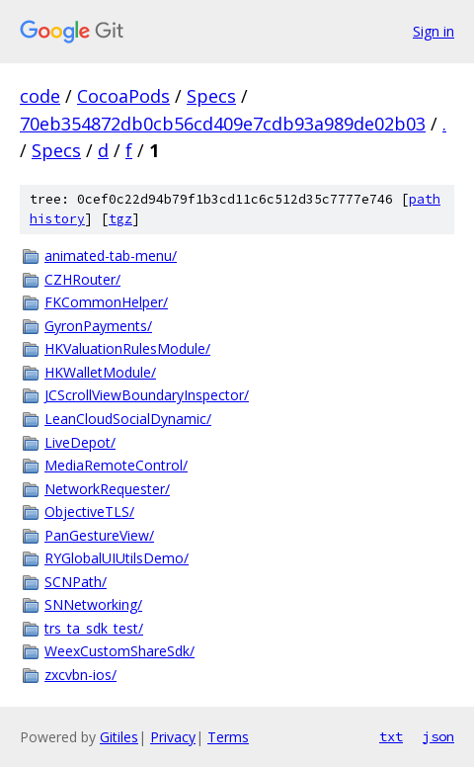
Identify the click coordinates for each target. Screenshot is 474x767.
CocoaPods (123, 96)
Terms (228, 736)
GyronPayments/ (98, 325)
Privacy (173, 736)
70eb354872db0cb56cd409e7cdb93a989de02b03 (223, 123)
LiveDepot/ (80, 442)
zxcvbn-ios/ (80, 674)
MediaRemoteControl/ (116, 465)
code (40, 96)
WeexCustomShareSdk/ (119, 650)
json (438, 736)
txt (391, 736)
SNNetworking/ (93, 604)
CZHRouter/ (82, 279)
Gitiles (119, 736)
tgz (120, 219)
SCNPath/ (75, 581)
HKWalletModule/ (100, 372)
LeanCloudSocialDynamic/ (127, 418)
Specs (211, 96)
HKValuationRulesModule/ (127, 348)
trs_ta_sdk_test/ (93, 628)
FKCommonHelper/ (106, 302)
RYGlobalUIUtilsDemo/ (116, 558)
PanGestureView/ (99, 535)
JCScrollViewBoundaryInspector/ (146, 394)
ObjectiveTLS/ (89, 511)
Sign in (433, 31)
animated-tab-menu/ (110, 255)
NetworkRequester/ (107, 488)
